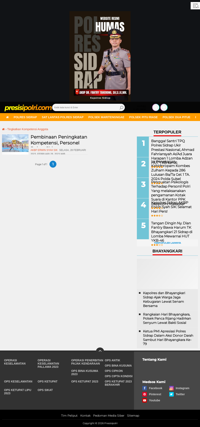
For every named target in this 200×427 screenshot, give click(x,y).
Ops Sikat (45, 390)
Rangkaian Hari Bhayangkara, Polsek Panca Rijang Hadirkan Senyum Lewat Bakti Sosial (167, 318)
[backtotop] (100, 351)
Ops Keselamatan (18, 381)
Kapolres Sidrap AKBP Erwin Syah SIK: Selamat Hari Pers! (170, 206)
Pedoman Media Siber (108, 415)
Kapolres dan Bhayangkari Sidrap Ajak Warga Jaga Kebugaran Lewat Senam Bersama (164, 299)
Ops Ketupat (48, 381)
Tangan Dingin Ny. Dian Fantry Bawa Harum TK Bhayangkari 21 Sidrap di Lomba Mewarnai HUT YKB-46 (170, 231)
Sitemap (133, 415)
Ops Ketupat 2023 (84, 381)
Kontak (85, 415)
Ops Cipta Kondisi (119, 376)
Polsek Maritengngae (106, 117)
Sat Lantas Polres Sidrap (63, 117)
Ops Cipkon (114, 370)
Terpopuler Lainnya (167, 242)
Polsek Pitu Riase (143, 117)
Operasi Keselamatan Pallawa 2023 (48, 363)
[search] (88, 107)
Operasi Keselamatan (14, 362)
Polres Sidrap (25, 117)
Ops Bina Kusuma (118, 365)
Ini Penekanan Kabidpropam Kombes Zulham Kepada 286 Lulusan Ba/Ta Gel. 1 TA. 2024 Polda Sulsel (169, 169)
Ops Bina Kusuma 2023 (84, 372)
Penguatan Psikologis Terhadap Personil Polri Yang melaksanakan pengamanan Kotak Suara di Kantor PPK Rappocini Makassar (172, 192)
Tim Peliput (69, 415)
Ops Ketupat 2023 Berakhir (118, 383)
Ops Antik (112, 360)
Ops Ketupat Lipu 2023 (17, 391)
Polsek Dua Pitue (176, 117)
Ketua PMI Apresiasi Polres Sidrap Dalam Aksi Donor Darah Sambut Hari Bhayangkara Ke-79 (168, 337)
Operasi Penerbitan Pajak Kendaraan (87, 362)
